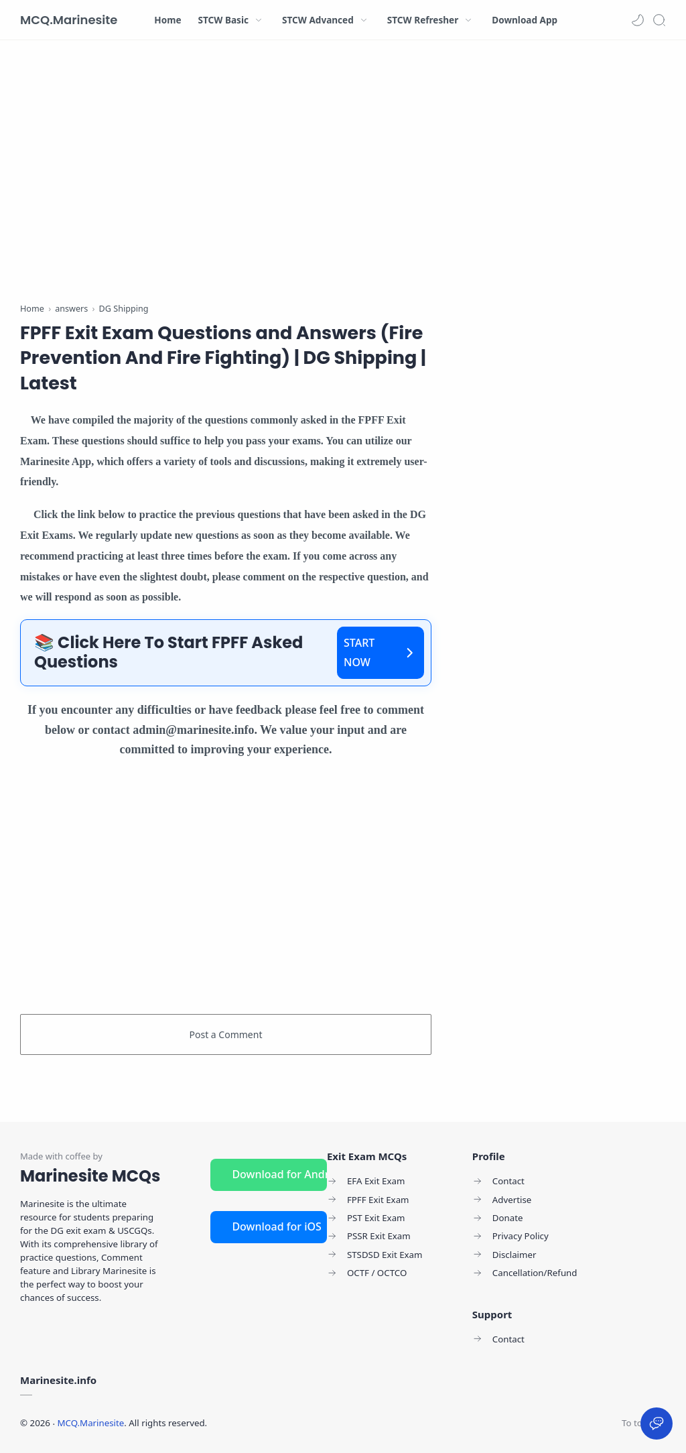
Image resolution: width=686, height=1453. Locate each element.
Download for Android (279, 1174)
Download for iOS (277, 1226)
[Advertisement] (225, 174)
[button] (637, 20)
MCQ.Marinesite (68, 19)
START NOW (380, 652)
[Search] (659, 20)
